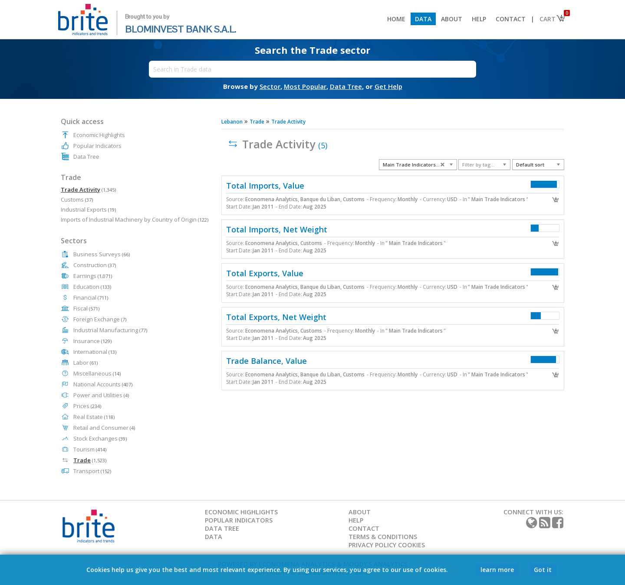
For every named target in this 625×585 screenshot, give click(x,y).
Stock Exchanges (100, 438)
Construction (94, 265)
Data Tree (86, 156)
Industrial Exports (88, 209)
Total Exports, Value (264, 273)
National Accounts (102, 384)
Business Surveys (101, 254)
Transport (92, 471)
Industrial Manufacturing (110, 330)
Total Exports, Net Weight (276, 317)
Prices (87, 406)
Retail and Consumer (104, 427)
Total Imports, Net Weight (276, 229)
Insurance (92, 341)
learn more (497, 569)
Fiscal (86, 308)
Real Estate (94, 417)
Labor (85, 362)
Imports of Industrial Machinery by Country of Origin (134, 219)
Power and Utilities (101, 395)
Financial (90, 297)
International (94, 352)
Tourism (89, 449)
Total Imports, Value (265, 185)
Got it (543, 569)
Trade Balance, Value (266, 361)
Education (92, 287)
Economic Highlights (99, 135)
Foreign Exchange (99, 319)
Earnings (92, 276)
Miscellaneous (97, 373)
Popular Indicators (97, 146)
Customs (77, 199)
